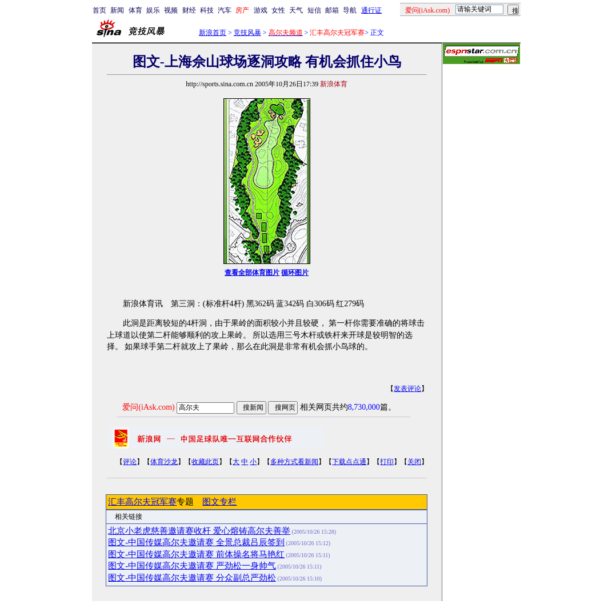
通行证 (371, 10)
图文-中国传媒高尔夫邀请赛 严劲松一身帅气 (192, 565)
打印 (387, 462)
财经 (189, 10)
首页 (99, 10)
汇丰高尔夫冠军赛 (142, 501)
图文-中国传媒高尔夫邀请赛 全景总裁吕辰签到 (196, 542)
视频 (171, 10)
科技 (207, 10)
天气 (296, 10)
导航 (350, 10)
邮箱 (332, 10)
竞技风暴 (247, 33)
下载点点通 (349, 462)
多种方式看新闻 (294, 462)
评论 (130, 462)
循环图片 (295, 273)
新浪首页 (212, 33)
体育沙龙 (164, 462)
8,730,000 (364, 407)
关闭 (414, 462)
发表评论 (407, 389)
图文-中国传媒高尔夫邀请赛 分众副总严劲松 (192, 577)
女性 (278, 10)
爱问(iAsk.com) (148, 407)
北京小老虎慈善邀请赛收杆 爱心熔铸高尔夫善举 (199, 530)
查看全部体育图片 (252, 273)
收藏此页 (205, 462)
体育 (135, 10)
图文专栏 (219, 501)
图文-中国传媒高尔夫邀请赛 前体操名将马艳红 (196, 554)
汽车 (224, 10)
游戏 (260, 10)
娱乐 (153, 10)
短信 (314, 10)
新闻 (117, 10)
